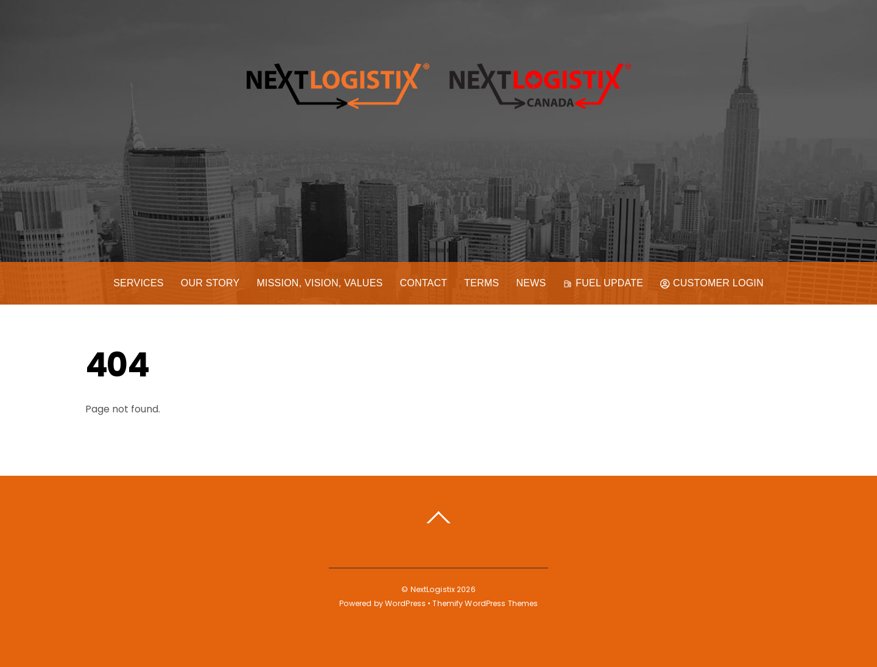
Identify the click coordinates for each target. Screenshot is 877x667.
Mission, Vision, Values (319, 283)
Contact (423, 283)
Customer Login (712, 283)
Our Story (210, 283)
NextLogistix (432, 589)
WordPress (405, 603)
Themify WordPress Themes (485, 603)
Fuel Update (603, 283)
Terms (481, 283)
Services (138, 283)
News (531, 283)
